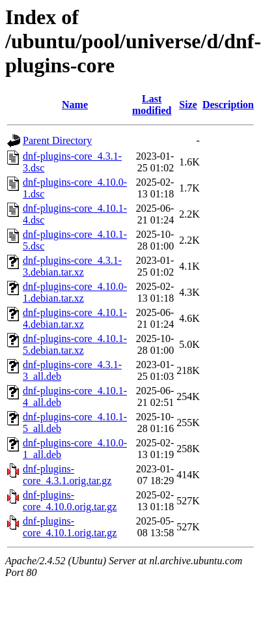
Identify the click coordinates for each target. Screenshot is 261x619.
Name (75, 104)
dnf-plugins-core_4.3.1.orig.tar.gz (67, 474)
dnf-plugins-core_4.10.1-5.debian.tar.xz (75, 344)
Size (188, 104)
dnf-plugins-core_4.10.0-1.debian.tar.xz (75, 292)
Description (228, 104)
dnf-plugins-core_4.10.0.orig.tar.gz (70, 500)
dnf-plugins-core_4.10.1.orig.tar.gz (70, 526)
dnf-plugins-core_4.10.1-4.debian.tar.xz (75, 318)
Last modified (151, 104)
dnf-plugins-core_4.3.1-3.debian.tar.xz (72, 266)
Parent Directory (57, 140)
